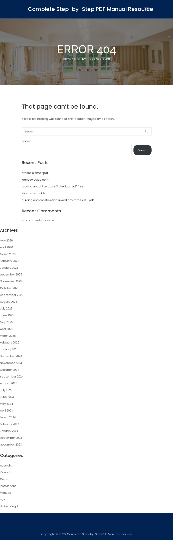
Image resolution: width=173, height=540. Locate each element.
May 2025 (6, 322)
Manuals (5, 493)
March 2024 (8, 417)
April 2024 (6, 410)
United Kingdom (11, 506)
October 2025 (9, 288)
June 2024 (7, 397)
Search (26, 141)
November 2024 (11, 363)
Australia (6, 465)
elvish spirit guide (34, 193)
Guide (4, 479)
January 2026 (9, 268)
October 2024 (9, 370)
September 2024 (12, 376)
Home (67, 59)
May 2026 (6, 240)
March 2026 (8, 254)
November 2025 (11, 281)
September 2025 (12, 295)
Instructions (8, 486)
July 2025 (6, 308)
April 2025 (6, 329)
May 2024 (6, 404)
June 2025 (7, 315)
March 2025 (8, 336)
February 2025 (9, 342)
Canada (5, 472)
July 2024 (6, 390)
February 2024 (9, 424)
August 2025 (8, 302)
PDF (2, 499)
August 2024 (8, 383)
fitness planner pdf (35, 173)
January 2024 (9, 431)
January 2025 (9, 349)
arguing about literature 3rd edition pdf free (52, 186)
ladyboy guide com (35, 180)
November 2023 (11, 444)
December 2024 (11, 356)
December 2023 (11, 438)
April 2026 (6, 247)
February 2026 (9, 261)
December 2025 (11, 274)
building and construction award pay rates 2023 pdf (58, 200)
